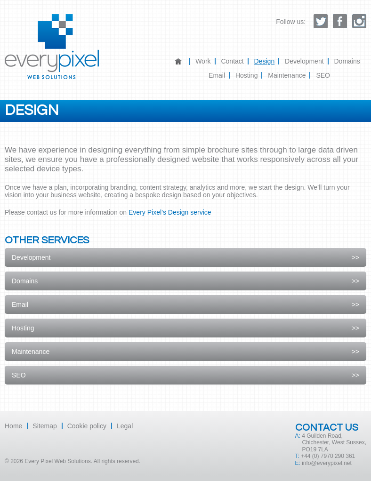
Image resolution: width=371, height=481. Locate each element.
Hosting (246, 75)
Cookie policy (86, 426)
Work (202, 61)
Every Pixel (52, 46)
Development (304, 61)
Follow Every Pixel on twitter (321, 21)
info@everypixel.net (327, 463)
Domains (347, 61)
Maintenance (287, 75)
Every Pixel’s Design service (170, 212)
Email (217, 75)
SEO (323, 75)
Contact (232, 61)
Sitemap (44, 426)
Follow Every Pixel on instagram (359, 21)
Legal (125, 426)
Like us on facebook (340, 21)
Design (264, 61)
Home (182, 61)
